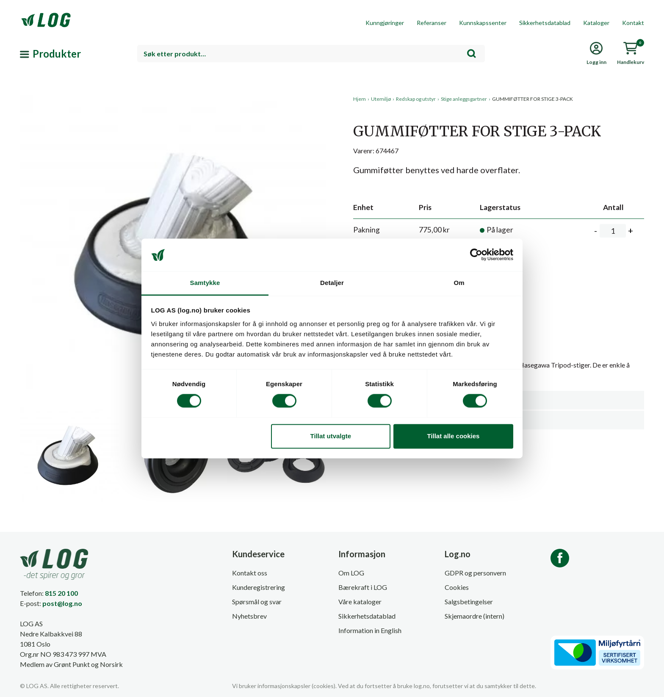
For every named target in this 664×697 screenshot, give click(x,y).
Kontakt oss (249, 573)
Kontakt (633, 22)
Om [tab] (459, 282)
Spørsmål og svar (257, 601)
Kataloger (596, 22)
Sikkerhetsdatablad (544, 22)
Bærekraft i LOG (362, 587)
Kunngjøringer (384, 22)
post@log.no (62, 603)
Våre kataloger (360, 601)
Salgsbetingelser (469, 601)
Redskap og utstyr (416, 99)
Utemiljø (381, 99)
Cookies (457, 587)
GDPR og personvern (475, 573)
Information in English (369, 630)
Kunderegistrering (258, 587)
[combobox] (311, 53)
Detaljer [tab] (332, 282)
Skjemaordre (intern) (474, 616)
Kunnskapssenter (482, 22)
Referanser (431, 22)
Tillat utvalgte (330, 436)
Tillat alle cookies (453, 436)
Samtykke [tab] (205, 282)
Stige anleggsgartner (464, 99)
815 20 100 (61, 593)
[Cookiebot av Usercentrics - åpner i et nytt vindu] (476, 255)
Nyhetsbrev (249, 616)
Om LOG (351, 573)
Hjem (359, 99)
